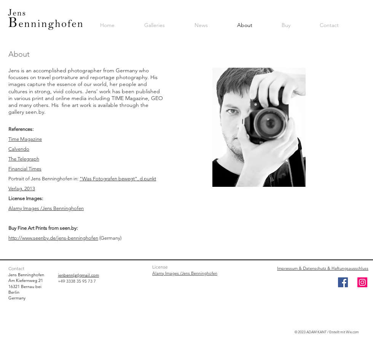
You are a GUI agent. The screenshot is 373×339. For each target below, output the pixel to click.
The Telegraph (23, 159)
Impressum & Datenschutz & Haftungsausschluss (322, 268)
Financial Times (24, 169)
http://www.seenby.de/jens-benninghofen (53, 238)
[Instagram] (362, 282)
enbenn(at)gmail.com (79, 275)
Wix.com (352, 331)
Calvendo (18, 149)
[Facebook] (343, 282)
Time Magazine (25, 139)
